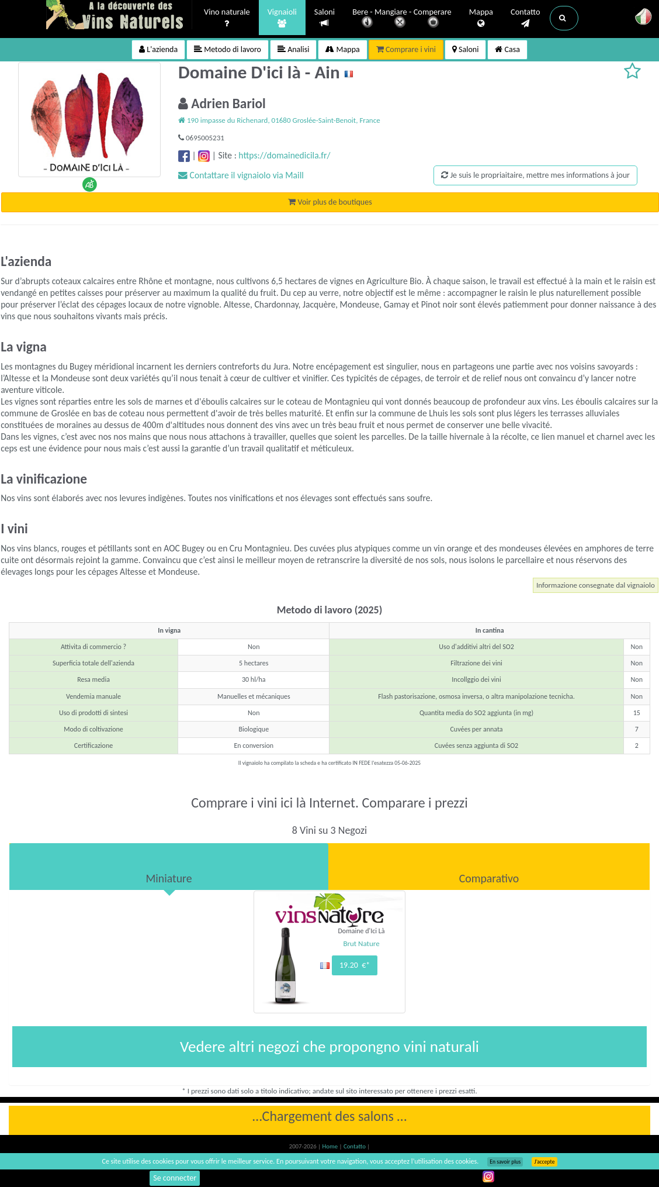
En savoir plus (505, 1161)
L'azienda (158, 49)
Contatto (525, 18)
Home (330, 1146)
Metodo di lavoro (227, 49)
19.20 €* (354, 965)
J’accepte (544, 1161)
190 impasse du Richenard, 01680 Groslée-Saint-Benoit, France (279, 120)
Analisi (293, 49)
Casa (507, 49)
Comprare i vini (406, 49)
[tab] (168, 866)
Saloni (324, 18)
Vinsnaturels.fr (119, 15)
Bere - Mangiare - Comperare (402, 19)
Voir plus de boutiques (330, 202)
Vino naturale (227, 18)
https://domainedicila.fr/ (284, 155)
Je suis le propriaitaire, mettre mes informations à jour (535, 175)
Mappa (481, 18)
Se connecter (174, 1178)
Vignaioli (282, 18)
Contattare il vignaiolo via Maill (241, 175)
